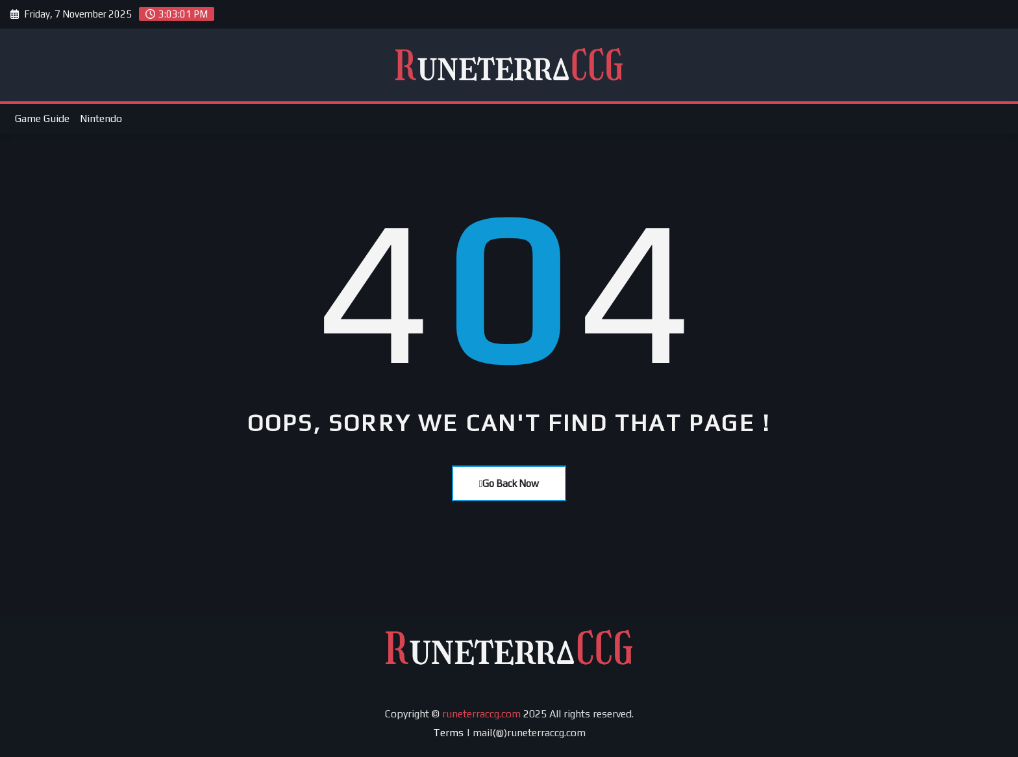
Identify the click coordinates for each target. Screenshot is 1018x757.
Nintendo (101, 118)
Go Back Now (509, 483)
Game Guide (42, 118)
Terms (448, 732)
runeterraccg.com (481, 714)
